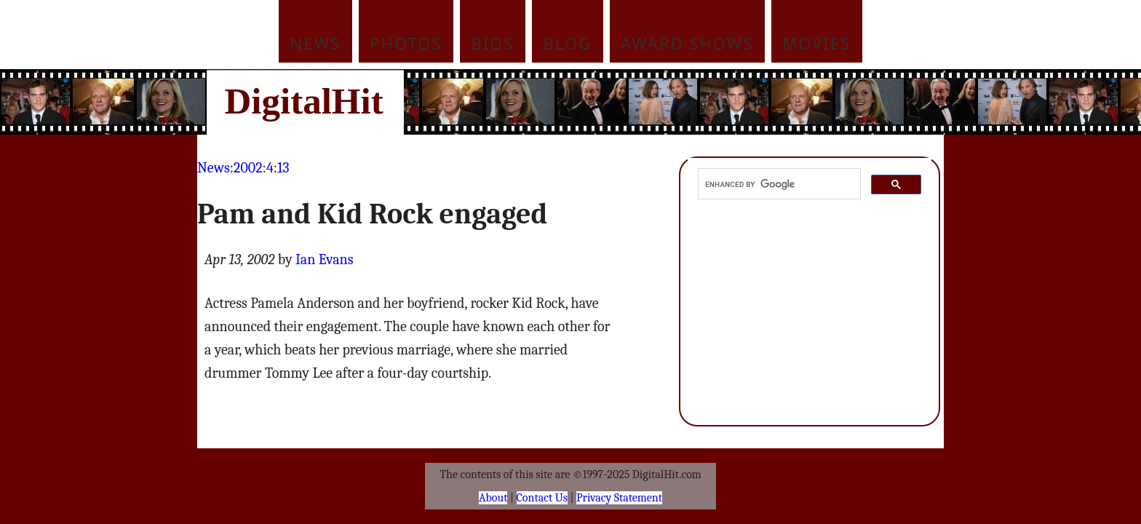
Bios (493, 43)
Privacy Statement (619, 497)
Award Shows (687, 43)
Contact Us (542, 497)
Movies (816, 43)
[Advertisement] (669, 102)
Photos (406, 43)
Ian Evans (324, 259)
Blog (568, 43)
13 (283, 167)
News (315, 43)
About (493, 497)
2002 (248, 167)
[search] (778, 184)
